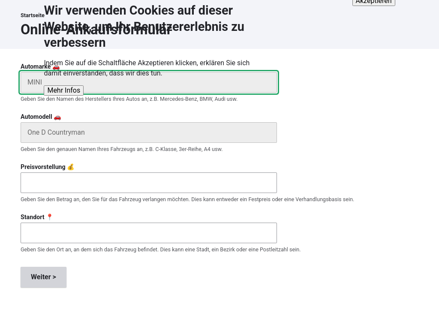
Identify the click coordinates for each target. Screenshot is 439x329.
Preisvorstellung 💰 (48, 166)
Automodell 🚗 (41, 116)
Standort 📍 (37, 217)
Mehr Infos (63, 85)
